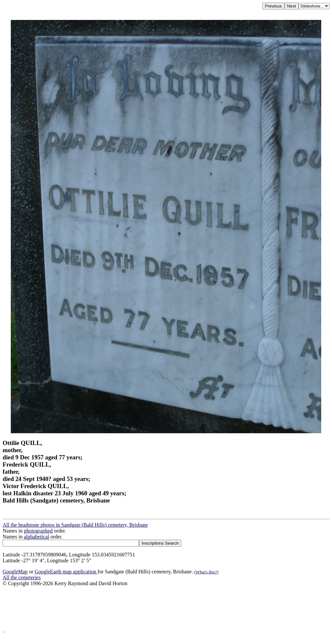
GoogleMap (15, 571)
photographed (38, 531)
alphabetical (36, 536)
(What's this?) (206, 571)
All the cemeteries (22, 577)
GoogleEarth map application (66, 571)
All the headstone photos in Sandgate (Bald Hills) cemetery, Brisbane (75, 525)
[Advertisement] (166, 608)
